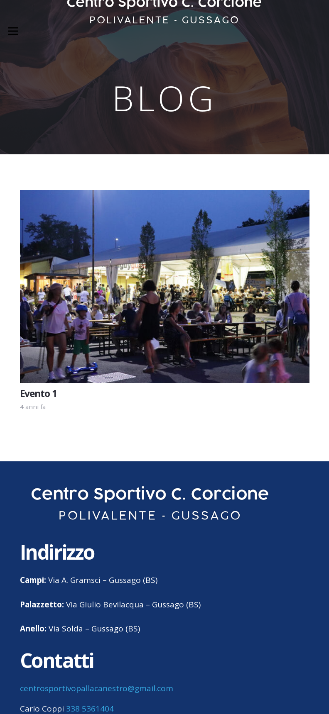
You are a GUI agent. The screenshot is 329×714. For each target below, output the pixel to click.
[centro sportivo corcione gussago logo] (150, 504)
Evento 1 (38, 393)
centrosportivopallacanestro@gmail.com (96, 688)
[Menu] (13, 31)
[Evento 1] (164, 196)
